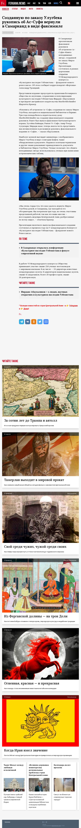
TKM (44, 3)
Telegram (73, 305)
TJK (39, 3)
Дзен (26, 308)
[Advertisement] (40, 344)
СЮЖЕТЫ (39, 9)
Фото (31, 9)
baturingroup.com (56, 825)
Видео (23, 9)
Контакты (7, 822)
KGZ (34, 3)
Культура (17, 32)
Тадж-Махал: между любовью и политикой (14, 767)
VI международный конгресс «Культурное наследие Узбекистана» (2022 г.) (52, 32)
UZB (50, 3)
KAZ (29, 3)
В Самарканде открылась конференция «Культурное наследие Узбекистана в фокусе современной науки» (46, 250)
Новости (5, 9)
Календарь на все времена (62, 766)
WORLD (56, 3)
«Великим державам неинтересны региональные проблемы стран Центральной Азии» (39, 770)
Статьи (15, 9)
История (25, 32)
